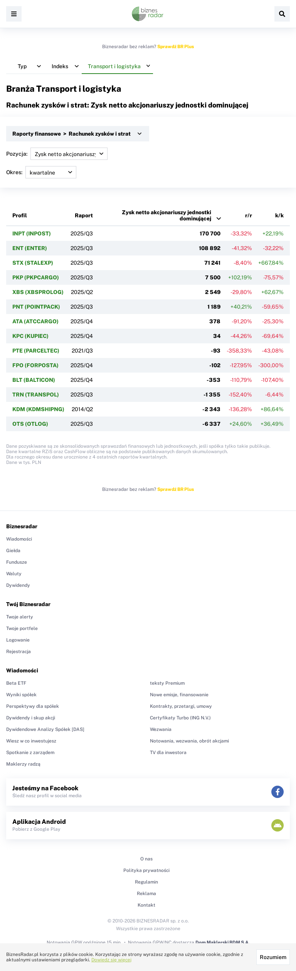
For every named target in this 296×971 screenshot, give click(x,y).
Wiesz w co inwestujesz (31, 741)
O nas (146, 859)
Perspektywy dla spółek (32, 706)
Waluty (14, 573)
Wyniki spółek (21, 694)
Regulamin (146, 882)
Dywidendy (18, 585)
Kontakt (146, 905)
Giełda (13, 550)
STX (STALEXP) (32, 263)
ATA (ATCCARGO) (35, 321)
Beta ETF (16, 683)
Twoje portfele (22, 628)
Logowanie (18, 640)
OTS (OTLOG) (30, 424)
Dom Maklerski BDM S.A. (222, 942)
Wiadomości (19, 539)
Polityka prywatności (146, 870)
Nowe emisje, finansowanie (179, 694)
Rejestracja (18, 651)
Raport (84, 215)
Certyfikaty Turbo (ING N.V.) (180, 718)
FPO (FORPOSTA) (35, 365)
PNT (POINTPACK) (36, 307)
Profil (19, 215)
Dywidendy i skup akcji (30, 718)
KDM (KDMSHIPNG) (38, 409)
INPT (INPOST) (31, 233)
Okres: (41, 172)
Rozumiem (273, 957)
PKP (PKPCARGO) (35, 277)
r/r (248, 215)
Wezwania (161, 729)
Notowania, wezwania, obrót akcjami (189, 741)
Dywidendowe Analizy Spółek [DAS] (45, 729)
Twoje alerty (19, 617)
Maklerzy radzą (23, 764)
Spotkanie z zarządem (30, 752)
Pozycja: (57, 154)
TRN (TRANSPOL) (35, 394)
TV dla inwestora (168, 752)
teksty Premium (167, 683)
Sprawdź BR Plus (175, 46)
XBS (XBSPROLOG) (38, 292)
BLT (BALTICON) (33, 380)
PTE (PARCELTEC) (35, 351)
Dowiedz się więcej (111, 960)
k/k (279, 215)
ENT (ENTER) (29, 248)
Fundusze (16, 562)
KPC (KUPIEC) (30, 336)
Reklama (146, 893)
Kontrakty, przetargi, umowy (181, 706)
